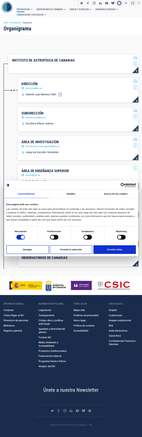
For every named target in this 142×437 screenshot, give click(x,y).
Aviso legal (80, 317)
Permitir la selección (71, 249)
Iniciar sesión (132, 4)
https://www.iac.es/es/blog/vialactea (119, 4)
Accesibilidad (81, 327)
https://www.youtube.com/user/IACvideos (107, 4)
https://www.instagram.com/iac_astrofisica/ (94, 4)
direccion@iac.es (33, 85)
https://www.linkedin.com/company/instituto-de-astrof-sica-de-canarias (100, 4)
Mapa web (79, 307)
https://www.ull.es (81, 282)
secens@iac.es (32, 172)
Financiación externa (50, 353)
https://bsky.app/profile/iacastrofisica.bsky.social (113, 4)
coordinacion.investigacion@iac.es (42, 143)
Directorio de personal (16, 317)
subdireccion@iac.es (35, 114)
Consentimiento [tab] (26, 194)
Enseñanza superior (95, 11)
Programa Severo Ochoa (52, 358)
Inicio (6, 19)
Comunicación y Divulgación (122, 11)
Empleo (113, 307)
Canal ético (115, 332)
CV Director (60, 91)
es (126, 4)
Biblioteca (9, 322)
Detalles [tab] (71, 194)
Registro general (13, 327)
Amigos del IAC (47, 363)
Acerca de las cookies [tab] (116, 194)
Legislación (45, 307)
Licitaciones (115, 312)
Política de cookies (84, 322)
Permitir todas (114, 249)
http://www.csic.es (113, 282)
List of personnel (135, 54)
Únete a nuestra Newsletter (71, 387)
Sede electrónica (118, 327)
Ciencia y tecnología (72, 11)
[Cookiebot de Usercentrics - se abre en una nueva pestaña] (123, 185)
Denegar (27, 249)
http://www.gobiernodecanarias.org (55, 282)
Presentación (22, 11)
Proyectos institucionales (53, 348)
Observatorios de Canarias (46, 11)
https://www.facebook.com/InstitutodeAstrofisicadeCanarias (88, 4)
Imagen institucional (120, 317)
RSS (111, 322)
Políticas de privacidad (86, 312)
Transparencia (46, 312)
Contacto (9, 307)
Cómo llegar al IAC (14, 312)
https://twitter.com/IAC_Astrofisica (82, 4)
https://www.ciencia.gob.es (25, 282)
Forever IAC (45, 334)
